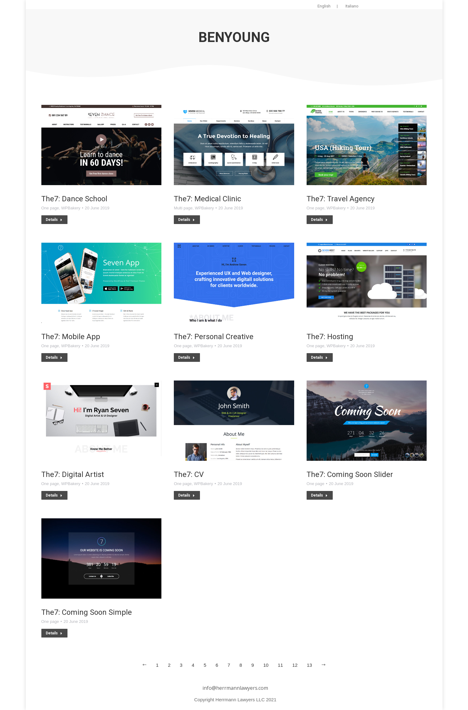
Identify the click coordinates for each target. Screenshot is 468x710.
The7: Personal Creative (213, 336)
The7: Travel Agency (340, 198)
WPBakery (70, 208)
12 (295, 665)
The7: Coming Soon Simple (86, 612)
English (324, 6)
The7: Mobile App (70, 336)
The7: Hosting (330, 336)
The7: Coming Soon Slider (350, 474)
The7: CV (189, 474)
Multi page (183, 208)
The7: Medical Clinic (207, 198)
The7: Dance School (74, 198)
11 (280, 665)
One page (50, 208)
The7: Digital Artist (72, 474)
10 (266, 665)
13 (309, 665)
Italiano (352, 6)
